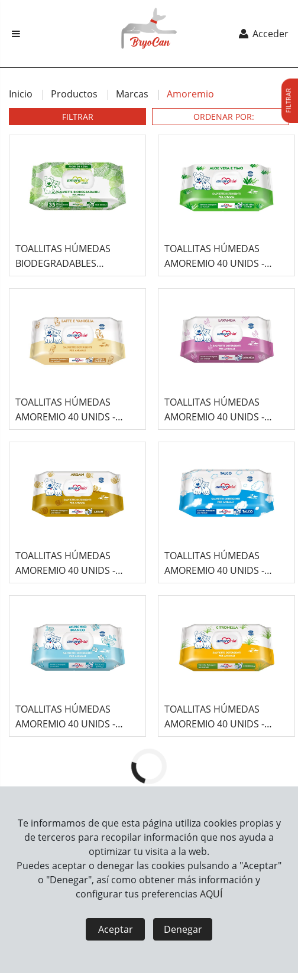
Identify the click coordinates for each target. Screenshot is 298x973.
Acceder (263, 33)
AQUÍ (211, 893)
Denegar (183, 929)
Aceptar (115, 929)
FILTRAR (77, 116)
